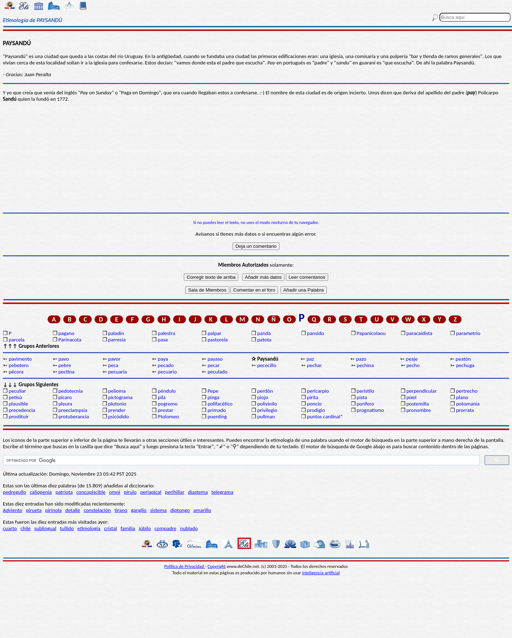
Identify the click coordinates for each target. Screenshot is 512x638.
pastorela (218, 339)
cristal (110, 528)
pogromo (168, 404)
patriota (64, 492)
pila (162, 397)
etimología (89, 528)
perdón (265, 391)
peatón (463, 359)
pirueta (34, 510)
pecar (214, 365)
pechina (365, 365)
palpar (215, 333)
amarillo (202, 510)
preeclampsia (72, 410)
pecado (166, 365)
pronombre (418, 410)
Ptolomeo (168, 416)
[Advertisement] (256, 157)
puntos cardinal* (325, 416)
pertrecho (467, 391)
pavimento (20, 359)
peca (113, 365)
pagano (66, 333)
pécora (16, 371)
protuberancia (73, 416)
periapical (150, 492)
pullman (266, 416)
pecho (413, 365)
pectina (66, 371)
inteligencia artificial (321, 572)
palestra (166, 333)
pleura (65, 404)
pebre (64, 365)
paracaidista (419, 333)
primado (217, 410)
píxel (411, 397)
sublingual (45, 528)
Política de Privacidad (184, 566)
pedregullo (14, 492)
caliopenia (41, 492)
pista (362, 397)
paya (163, 359)
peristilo (365, 391)
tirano (120, 510)
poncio (314, 404)
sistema (158, 510)
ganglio (138, 510)
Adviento (12, 510)
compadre (166, 528)
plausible (18, 404)
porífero (365, 404)
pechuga (465, 365)
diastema (198, 492)
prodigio (316, 410)
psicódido (118, 416)
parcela (17, 339)
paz (310, 359)
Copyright (217, 566)
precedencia (22, 410)
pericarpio (318, 391)
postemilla (417, 404)
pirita (312, 397)
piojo (262, 397)
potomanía (468, 404)
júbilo (145, 528)
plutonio (117, 404)
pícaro (65, 397)
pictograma (120, 397)
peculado (218, 371)
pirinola (53, 510)
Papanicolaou (371, 333)
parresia (117, 339)
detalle (72, 510)
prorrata (465, 410)
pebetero (18, 365)
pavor (114, 359)
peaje (412, 359)
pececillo (266, 365)
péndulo (167, 391)
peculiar (17, 391)
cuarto (10, 528)
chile (26, 528)
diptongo (180, 510)
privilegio (267, 410)
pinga (213, 397)
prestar (165, 410)
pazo (361, 359)
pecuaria (117, 371)
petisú (15, 397)
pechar (314, 365)
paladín (116, 333)
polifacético (220, 404)
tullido (67, 528)
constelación (97, 510)
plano (462, 397)
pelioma (117, 391)
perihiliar (175, 492)
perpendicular (421, 391)
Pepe (213, 391)
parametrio (468, 333)
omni (114, 492)
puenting (217, 416)
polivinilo (267, 404)
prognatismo (370, 410)
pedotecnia (70, 391)
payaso (215, 359)
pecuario (167, 371)
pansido (315, 333)
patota (264, 339)
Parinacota (69, 339)
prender (117, 410)
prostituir (18, 416)
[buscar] (240, 460)
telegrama (223, 492)
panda (264, 333)
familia (128, 528)
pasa (163, 339)
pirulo (130, 492)
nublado (189, 528)
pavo (63, 359)
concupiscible (91, 492)
